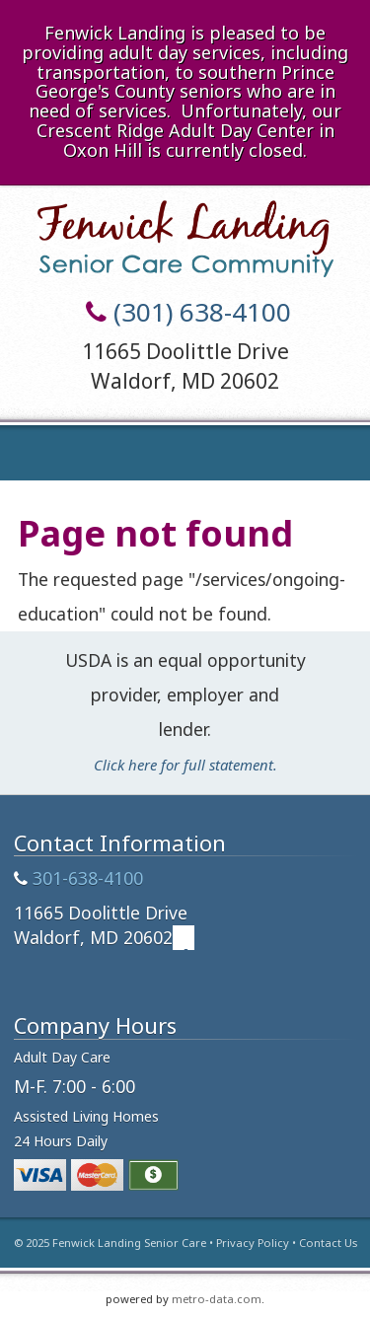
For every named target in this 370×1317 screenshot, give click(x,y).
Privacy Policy (252, 1242)
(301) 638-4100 (202, 311)
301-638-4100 (88, 878)
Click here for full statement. (185, 764)
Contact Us (328, 1242)
